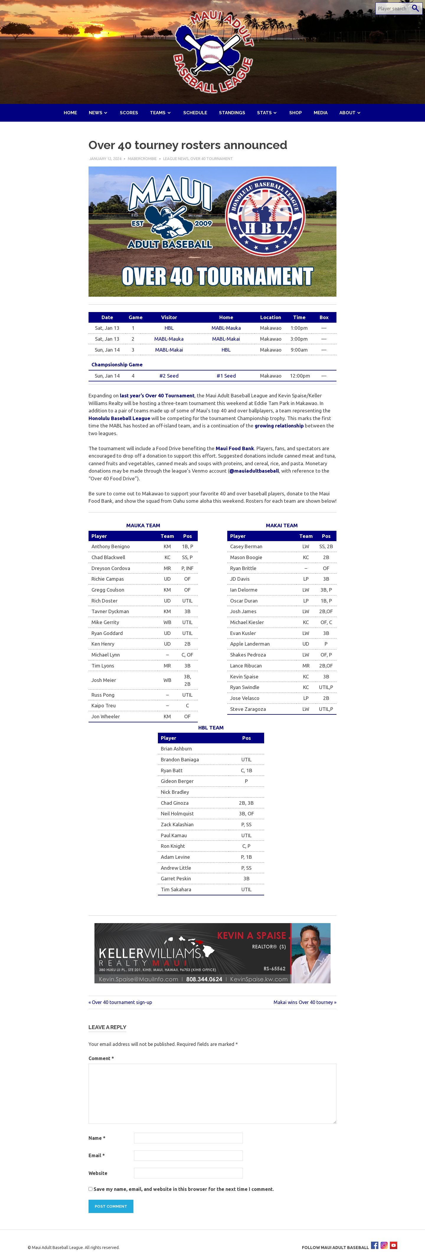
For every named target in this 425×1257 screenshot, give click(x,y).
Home (70, 112)
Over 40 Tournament (211, 158)
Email (97, 1155)
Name (97, 1138)
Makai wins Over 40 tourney (303, 1002)
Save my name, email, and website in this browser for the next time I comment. (184, 1189)
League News (176, 158)
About (347, 112)
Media (321, 112)
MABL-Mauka (226, 328)
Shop (295, 112)
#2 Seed (169, 375)
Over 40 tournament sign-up (121, 1002)
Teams (158, 112)
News (95, 112)
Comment (101, 1058)
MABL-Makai (226, 339)
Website (98, 1173)
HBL (169, 328)
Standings (232, 112)
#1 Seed (226, 375)
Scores (129, 112)
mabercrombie (142, 158)
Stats (264, 112)
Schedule (195, 112)
